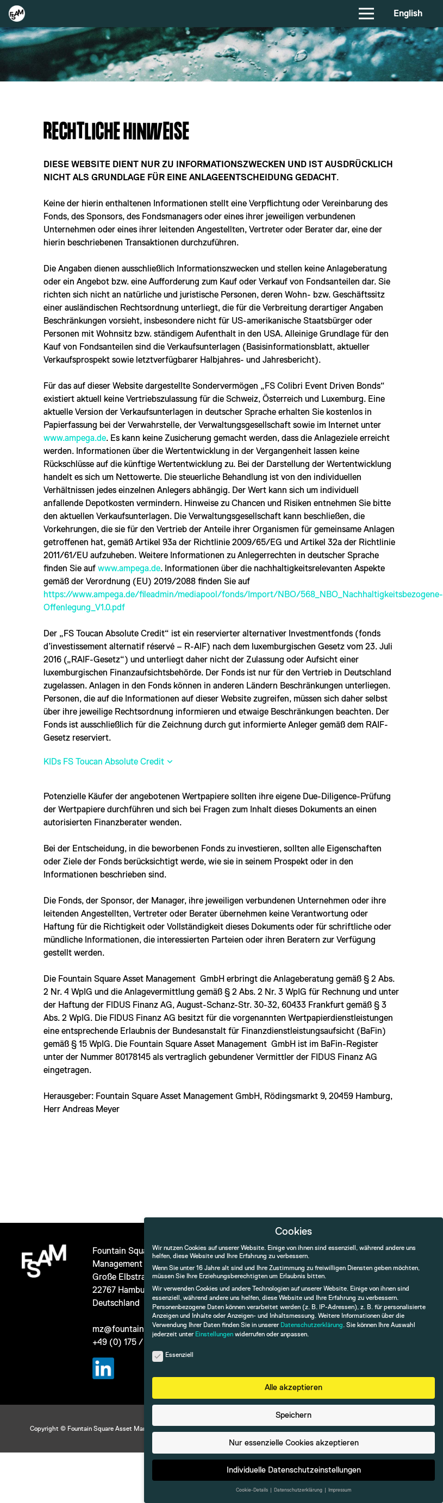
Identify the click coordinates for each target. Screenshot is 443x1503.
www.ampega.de (74, 438)
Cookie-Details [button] (252, 1490)
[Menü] (367, 13)
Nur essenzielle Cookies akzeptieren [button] (294, 1442)
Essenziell (173, 1355)
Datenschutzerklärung (311, 1325)
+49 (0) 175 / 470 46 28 (137, 1342)
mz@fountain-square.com (141, 1329)
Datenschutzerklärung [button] (298, 1490)
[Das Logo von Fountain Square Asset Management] (17, 13)
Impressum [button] (339, 1490)
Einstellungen (214, 1334)
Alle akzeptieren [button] (293, 1387)
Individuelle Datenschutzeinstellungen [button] (294, 1469)
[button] (109, 762)
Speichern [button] (293, 1414)
